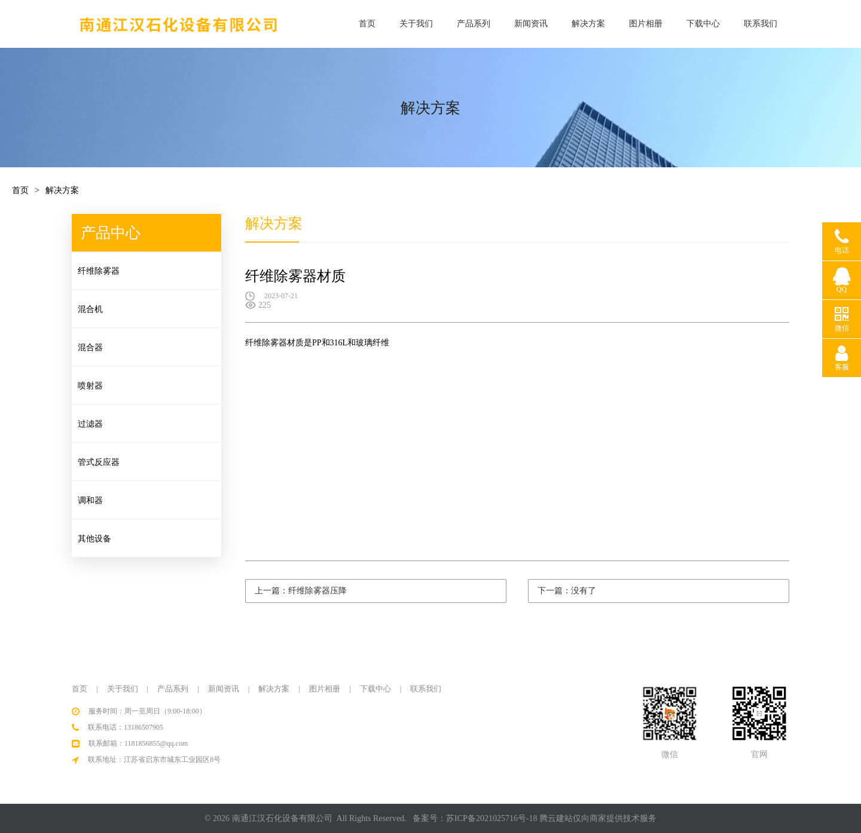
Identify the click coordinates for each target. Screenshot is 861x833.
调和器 (90, 500)
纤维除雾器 (99, 271)
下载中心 (703, 23)
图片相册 (645, 23)
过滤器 (90, 423)
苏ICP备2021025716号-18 (491, 818)
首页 (367, 23)
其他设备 (95, 538)
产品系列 (473, 23)
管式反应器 (99, 462)
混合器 (90, 347)
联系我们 (760, 23)
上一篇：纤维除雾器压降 (301, 590)
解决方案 (588, 23)
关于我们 (416, 23)
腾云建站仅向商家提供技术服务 (598, 818)
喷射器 (90, 385)
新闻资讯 (531, 23)
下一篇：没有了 (567, 590)
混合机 (90, 309)
